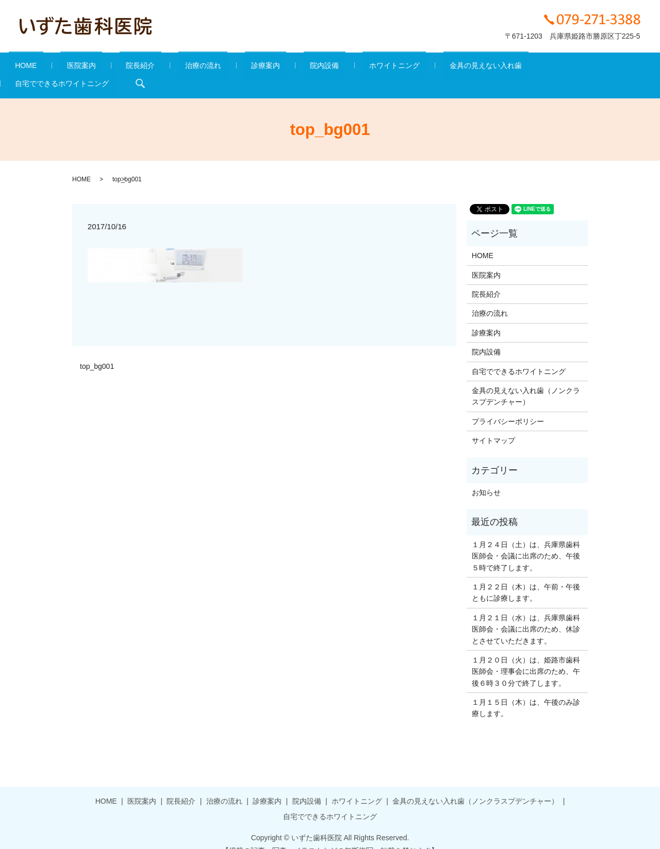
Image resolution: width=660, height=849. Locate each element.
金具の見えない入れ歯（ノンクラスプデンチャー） (526, 380)
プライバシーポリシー (508, 405)
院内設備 (294, 67)
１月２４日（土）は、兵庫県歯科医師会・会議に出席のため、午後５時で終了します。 (526, 540)
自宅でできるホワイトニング (531, 67)
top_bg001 (97, 350)
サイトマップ (493, 425)
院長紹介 (149, 67)
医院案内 (102, 67)
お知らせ (486, 476)
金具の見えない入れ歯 (430, 67)
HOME (60, 67)
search (602, 67)
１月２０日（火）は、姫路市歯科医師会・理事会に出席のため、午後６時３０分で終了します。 (526, 655)
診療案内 (248, 67)
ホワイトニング (351, 67)
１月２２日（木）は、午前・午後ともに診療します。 (526, 576)
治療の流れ (199, 67)
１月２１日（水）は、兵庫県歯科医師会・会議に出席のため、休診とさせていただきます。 (526, 613)
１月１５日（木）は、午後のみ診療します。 (526, 692)
